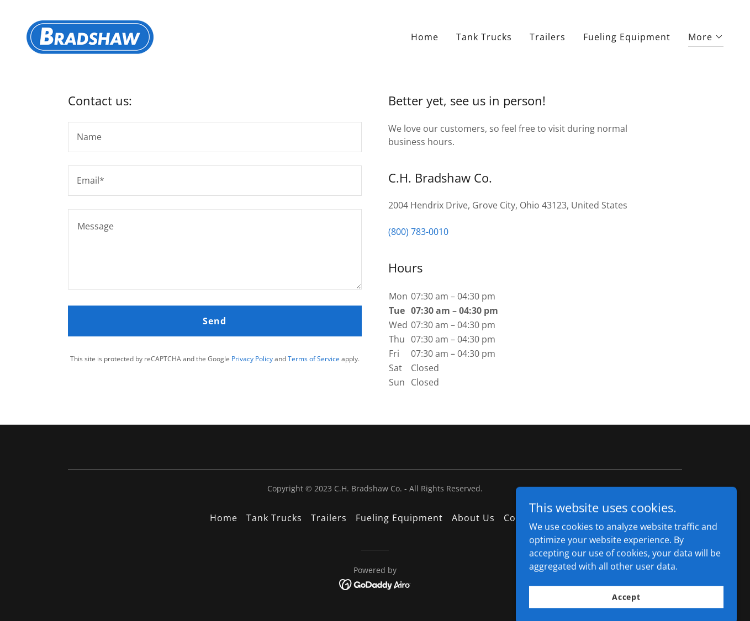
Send (214, 321)
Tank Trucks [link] (484, 37)
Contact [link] (522, 518)
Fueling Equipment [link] (626, 37)
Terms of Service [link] (314, 358)
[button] (705, 38)
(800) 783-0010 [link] (418, 232)
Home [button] (223, 518)
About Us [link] (473, 518)
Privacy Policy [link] (252, 358)
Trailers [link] (548, 37)
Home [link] (425, 37)
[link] (90, 35)
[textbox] (215, 137)
